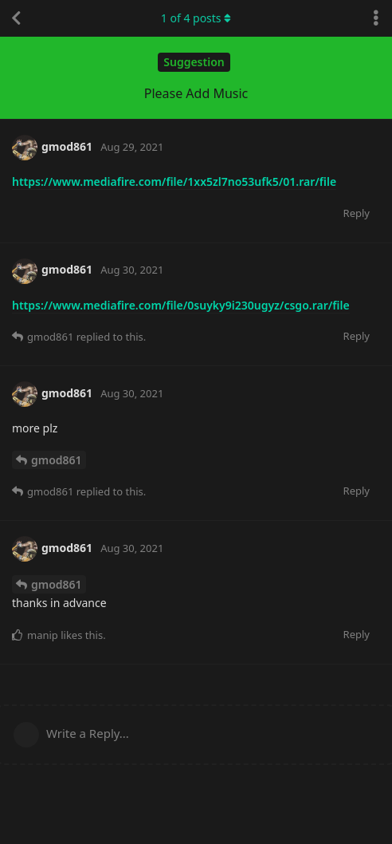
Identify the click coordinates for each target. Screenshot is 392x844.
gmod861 (56, 459)
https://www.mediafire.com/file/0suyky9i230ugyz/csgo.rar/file (181, 305)
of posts (196, 18)
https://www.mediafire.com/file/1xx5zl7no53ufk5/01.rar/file (174, 181)
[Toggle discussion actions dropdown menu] (376, 18)
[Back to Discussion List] (16, 18)
